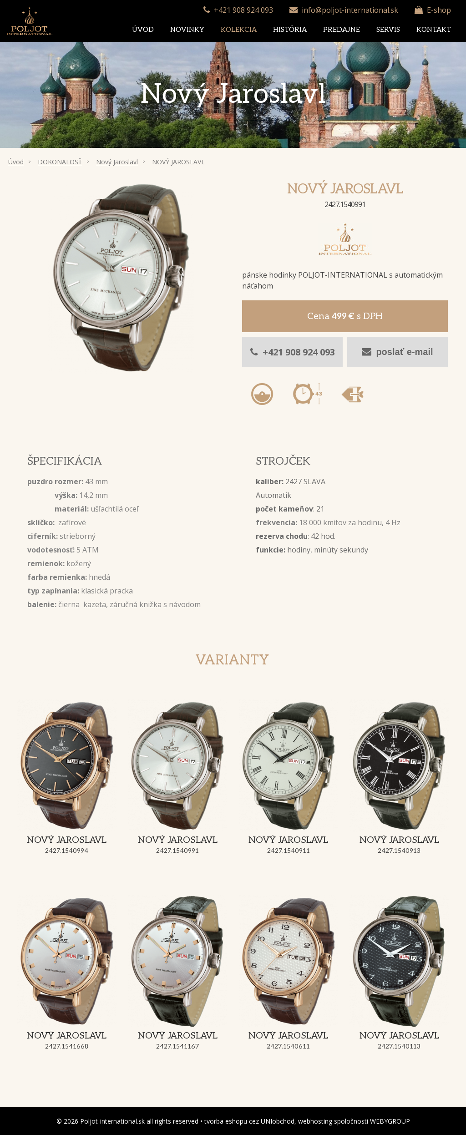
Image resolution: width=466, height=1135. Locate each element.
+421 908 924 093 (243, 10)
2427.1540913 (399, 851)
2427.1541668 (66, 1046)
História (290, 29)
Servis (388, 29)
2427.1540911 (288, 851)
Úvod (143, 29)
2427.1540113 (399, 1046)
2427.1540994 (66, 851)
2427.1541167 (177, 1046)
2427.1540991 (177, 851)
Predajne (341, 29)
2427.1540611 (288, 1046)
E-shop (439, 10)
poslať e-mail (397, 352)
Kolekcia (239, 29)
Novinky (187, 29)
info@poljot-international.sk (350, 10)
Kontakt (433, 29)
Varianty (232, 660)
